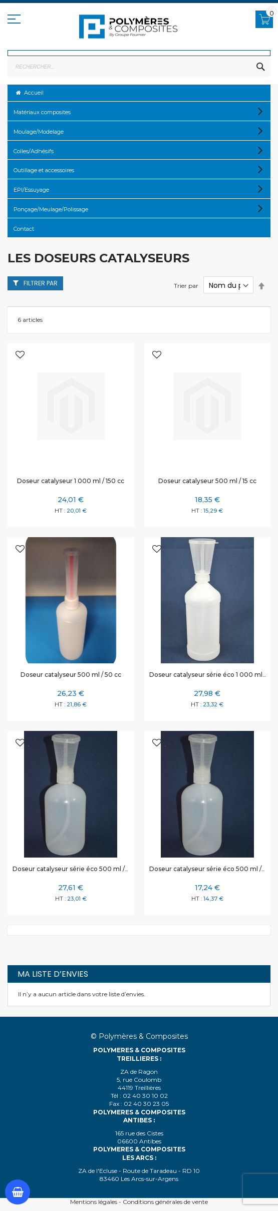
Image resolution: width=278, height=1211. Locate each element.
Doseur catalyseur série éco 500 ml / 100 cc (79, 869)
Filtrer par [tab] (41, 283)
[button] (20, 355)
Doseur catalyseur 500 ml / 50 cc (71, 674)
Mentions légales (93, 1201)
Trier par (186, 285)
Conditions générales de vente (165, 1201)
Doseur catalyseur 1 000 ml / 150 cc (70, 481)
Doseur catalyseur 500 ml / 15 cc (207, 481)
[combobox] (139, 67)
